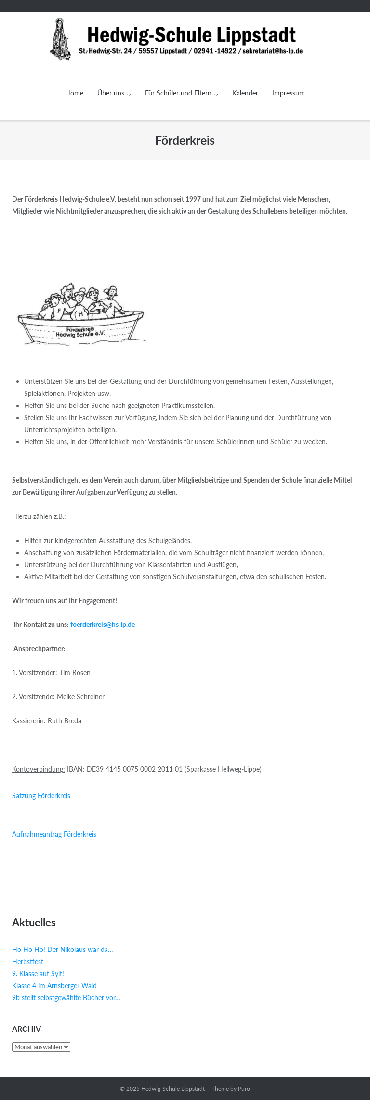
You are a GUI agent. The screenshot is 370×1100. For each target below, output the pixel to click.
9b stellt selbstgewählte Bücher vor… (66, 997)
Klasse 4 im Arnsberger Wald (54, 985)
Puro (244, 1088)
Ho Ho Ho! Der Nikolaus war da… (62, 949)
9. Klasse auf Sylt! (38, 973)
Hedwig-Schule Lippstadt (173, 1088)
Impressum (288, 93)
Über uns (110, 93)
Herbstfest (27, 961)
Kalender (245, 93)
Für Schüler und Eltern (178, 93)
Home (74, 93)
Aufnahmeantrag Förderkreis (54, 834)
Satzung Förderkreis (41, 795)
